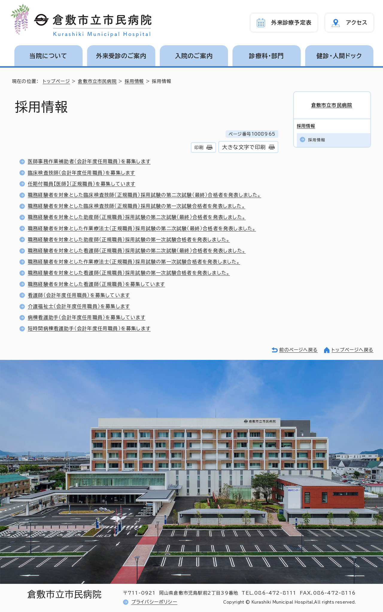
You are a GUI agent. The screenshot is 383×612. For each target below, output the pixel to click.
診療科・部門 (266, 56)
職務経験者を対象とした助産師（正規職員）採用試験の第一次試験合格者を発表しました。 (129, 239)
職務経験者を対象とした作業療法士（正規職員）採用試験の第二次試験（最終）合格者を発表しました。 (142, 228)
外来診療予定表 (291, 22)
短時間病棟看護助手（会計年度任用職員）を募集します (89, 328)
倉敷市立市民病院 (97, 81)
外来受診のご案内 (121, 56)
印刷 (198, 147)
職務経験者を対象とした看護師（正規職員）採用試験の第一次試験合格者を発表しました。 (129, 272)
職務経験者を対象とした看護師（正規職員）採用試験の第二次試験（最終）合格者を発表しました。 (137, 250)
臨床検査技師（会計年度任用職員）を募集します (81, 172)
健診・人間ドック (339, 56)
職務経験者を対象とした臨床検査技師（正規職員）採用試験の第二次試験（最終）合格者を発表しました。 (144, 195)
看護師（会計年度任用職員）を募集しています (79, 295)
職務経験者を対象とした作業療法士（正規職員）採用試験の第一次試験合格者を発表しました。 (134, 261)
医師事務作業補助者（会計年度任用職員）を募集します (89, 161)
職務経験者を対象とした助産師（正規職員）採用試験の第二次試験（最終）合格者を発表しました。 (137, 217)
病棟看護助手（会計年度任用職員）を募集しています (86, 317)
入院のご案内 (194, 56)
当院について (48, 56)
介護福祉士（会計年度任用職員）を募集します (79, 306)
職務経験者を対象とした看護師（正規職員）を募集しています (96, 284)
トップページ (56, 81)
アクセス (356, 22)
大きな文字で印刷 (244, 147)
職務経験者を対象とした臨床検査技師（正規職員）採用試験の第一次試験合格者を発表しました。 (136, 206)
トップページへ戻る (352, 350)
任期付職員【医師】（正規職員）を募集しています (82, 183)
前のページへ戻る (298, 350)
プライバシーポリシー (154, 602)
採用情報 (134, 81)
